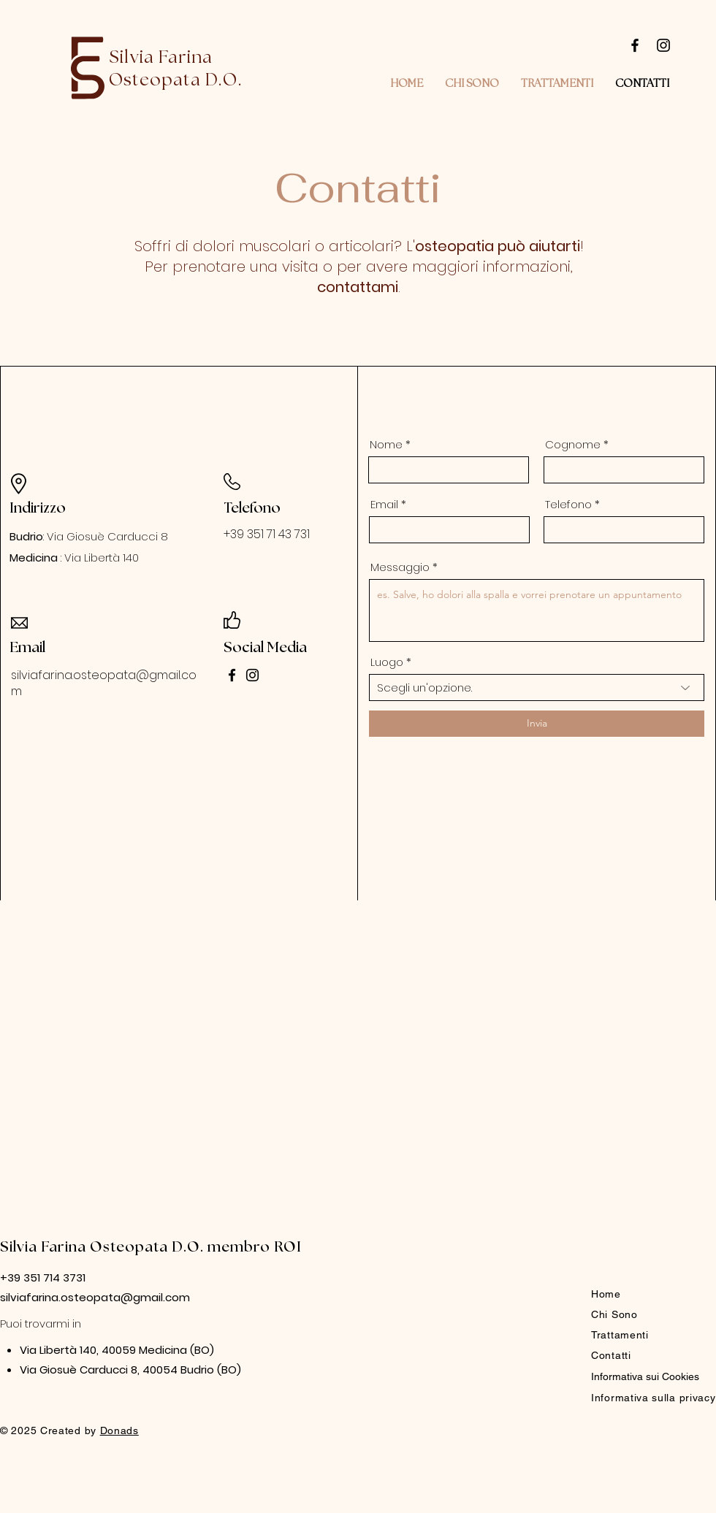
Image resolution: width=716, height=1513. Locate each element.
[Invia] (536, 723)
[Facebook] (635, 45)
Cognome (573, 444)
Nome (386, 444)
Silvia (20, 1247)
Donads (119, 1430)
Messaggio (400, 567)
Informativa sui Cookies (645, 1376)
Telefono (568, 504)
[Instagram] (663, 45)
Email (384, 504)
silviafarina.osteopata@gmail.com (104, 683)
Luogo (386, 661)
